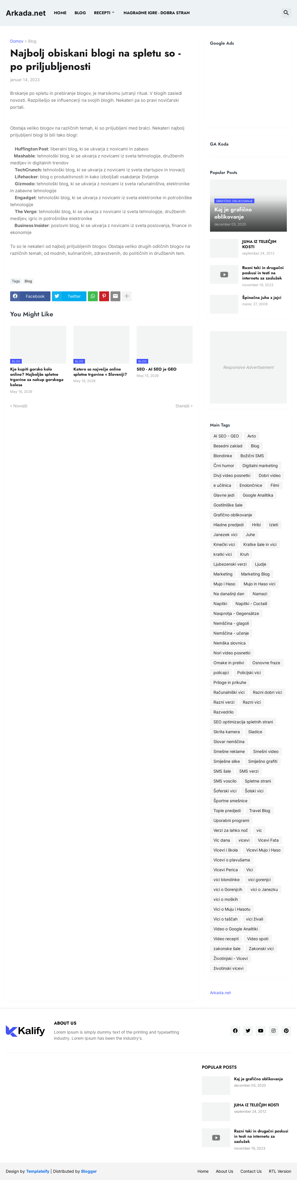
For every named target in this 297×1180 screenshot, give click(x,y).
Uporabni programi (231, 820)
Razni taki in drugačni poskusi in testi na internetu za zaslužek (263, 273)
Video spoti (257, 938)
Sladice (255, 731)
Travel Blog (259, 810)
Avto (251, 435)
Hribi (256, 524)
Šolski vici (254, 790)
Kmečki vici (224, 544)
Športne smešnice (230, 800)
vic (259, 830)
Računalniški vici (229, 692)
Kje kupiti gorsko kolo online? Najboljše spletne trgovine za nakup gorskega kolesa (37, 377)
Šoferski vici (224, 790)
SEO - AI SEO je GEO (157, 369)
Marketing (223, 573)
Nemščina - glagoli (231, 623)
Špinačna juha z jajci (261, 297)
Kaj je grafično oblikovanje (258, 1078)
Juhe (250, 534)
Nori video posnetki (231, 652)
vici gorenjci (259, 879)
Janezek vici (225, 534)
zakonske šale (226, 948)
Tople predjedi (227, 810)
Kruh (244, 554)
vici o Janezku (264, 889)
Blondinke (222, 455)
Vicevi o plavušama (231, 859)
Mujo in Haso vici (259, 583)
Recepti (102, 13)
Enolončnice (251, 485)
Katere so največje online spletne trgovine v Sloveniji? (100, 371)
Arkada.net (26, 13)
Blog (32, 41)
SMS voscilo (224, 780)
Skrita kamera (226, 731)
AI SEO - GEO (226, 435)
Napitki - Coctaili (251, 603)
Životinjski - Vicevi (230, 958)
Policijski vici (249, 672)
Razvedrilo (223, 711)
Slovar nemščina (229, 741)
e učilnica (222, 485)
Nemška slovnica (229, 642)
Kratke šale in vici (259, 544)
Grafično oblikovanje (232, 514)
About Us (224, 1171)
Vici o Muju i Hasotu (231, 909)
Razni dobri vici (267, 692)
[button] (286, 13)
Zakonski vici (261, 948)
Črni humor (223, 465)
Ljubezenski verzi (230, 564)
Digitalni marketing (260, 465)
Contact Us (251, 1171)
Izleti (273, 524)
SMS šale (222, 771)
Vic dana (221, 840)
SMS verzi (248, 771)
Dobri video (269, 475)
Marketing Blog (255, 573)
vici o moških (225, 899)
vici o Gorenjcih (227, 889)
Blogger (89, 1171)
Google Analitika (258, 495)
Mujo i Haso (224, 583)
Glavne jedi (223, 495)
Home (60, 13)
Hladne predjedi (228, 524)
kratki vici (222, 554)
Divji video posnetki (231, 475)
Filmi (275, 485)
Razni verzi (223, 702)
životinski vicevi (228, 968)
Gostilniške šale (227, 504)
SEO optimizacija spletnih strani (243, 721)
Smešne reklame (229, 751)
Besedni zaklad (227, 445)
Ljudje (260, 564)
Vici (249, 869)
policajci (221, 672)
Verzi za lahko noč (230, 830)
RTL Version (280, 1171)
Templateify (37, 1171)
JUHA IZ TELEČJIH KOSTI (259, 244)
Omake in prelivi (228, 662)
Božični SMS (252, 455)
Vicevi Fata (268, 840)
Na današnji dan (228, 593)
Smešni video (265, 751)
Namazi (260, 593)
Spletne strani (258, 780)
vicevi (243, 840)
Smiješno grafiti (262, 761)
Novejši (20, 405)
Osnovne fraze (266, 662)
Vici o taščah (225, 918)
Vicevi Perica (225, 869)
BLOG (80, 13)
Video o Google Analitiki (235, 928)
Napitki (220, 603)
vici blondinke (226, 879)
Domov (16, 41)
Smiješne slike (226, 761)
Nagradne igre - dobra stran (157, 13)
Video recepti (226, 938)
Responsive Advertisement (248, 367)
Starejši (182, 405)
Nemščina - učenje (231, 633)
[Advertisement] (248, 86)
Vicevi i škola (225, 849)
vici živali (254, 918)
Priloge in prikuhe (229, 682)
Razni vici (252, 702)
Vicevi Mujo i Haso (263, 849)
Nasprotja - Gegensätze (236, 613)
